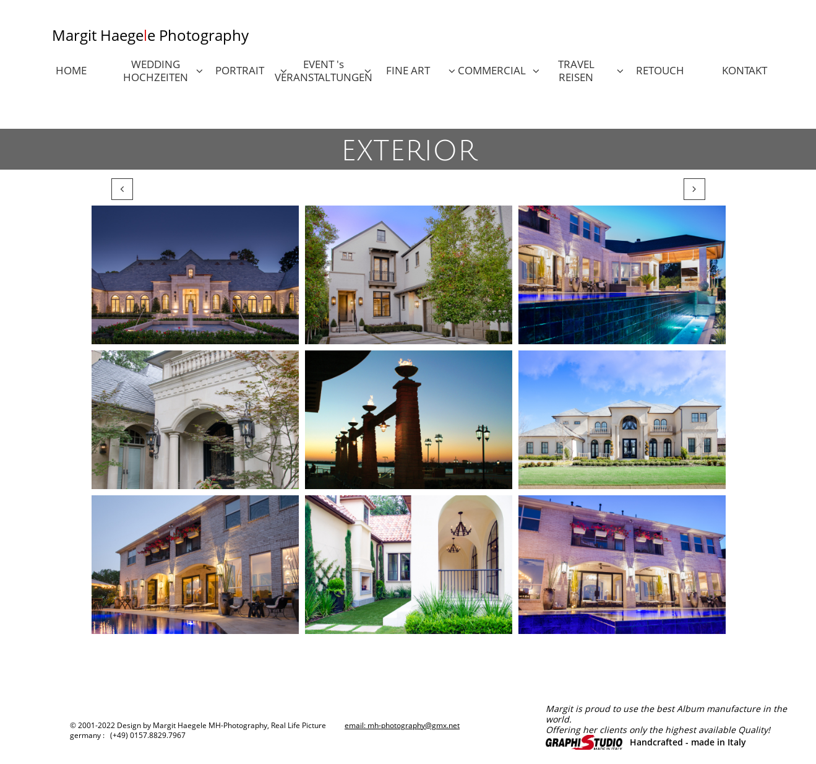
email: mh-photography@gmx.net (402, 725)
